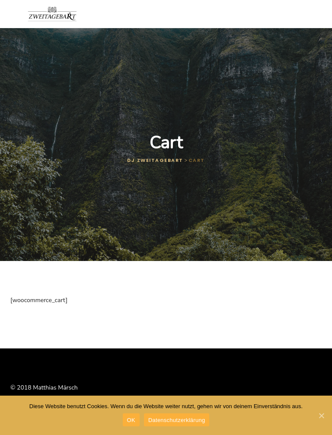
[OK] (321, 415)
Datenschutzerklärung (176, 420)
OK (131, 420)
